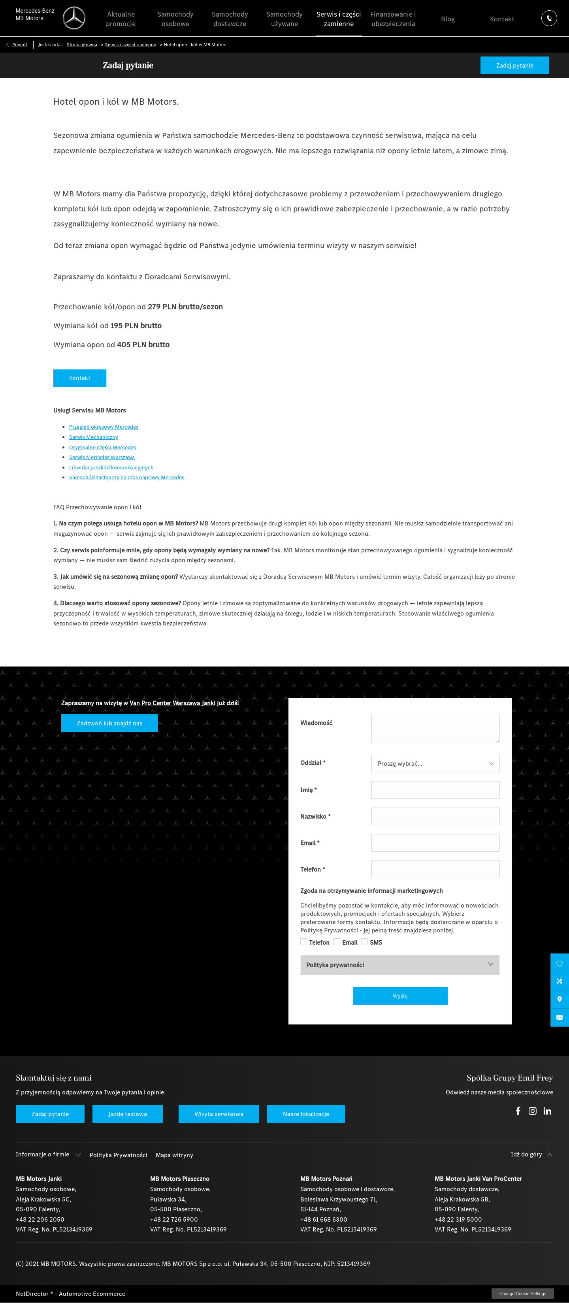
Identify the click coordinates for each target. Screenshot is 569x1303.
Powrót (19, 44)
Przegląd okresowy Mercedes (103, 427)
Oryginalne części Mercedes (102, 447)
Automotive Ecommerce (92, 1294)
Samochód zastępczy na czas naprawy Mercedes (126, 477)
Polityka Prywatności (118, 1155)
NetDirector (33, 1294)
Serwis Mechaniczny (93, 437)
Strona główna (82, 44)
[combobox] (435, 763)
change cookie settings (523, 1293)
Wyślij (400, 996)
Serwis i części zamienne (130, 44)
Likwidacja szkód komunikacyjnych (111, 467)
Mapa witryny (174, 1155)
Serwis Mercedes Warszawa (102, 457)
